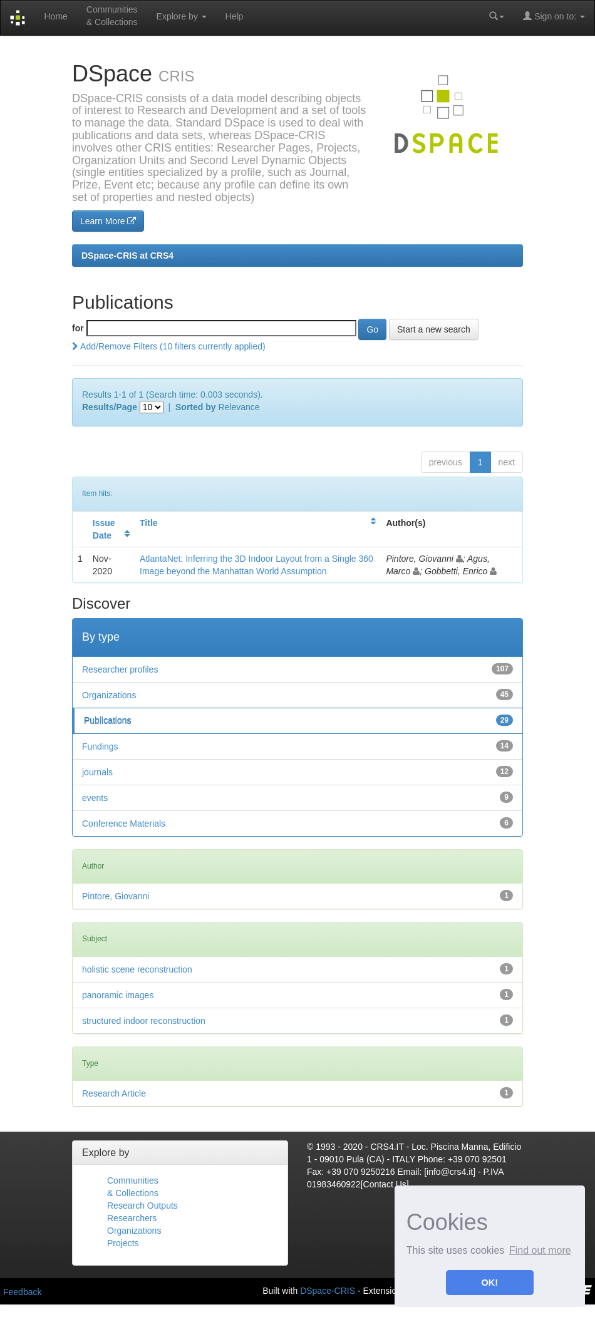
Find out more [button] (540, 1250)
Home (55, 16)
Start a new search (433, 329)
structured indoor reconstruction (143, 1021)
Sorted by (195, 407)
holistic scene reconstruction (137, 969)
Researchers (132, 1218)
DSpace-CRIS (327, 1291)
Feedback (22, 1292)
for (78, 328)
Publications (108, 721)
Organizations (109, 695)
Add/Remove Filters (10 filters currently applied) (169, 346)
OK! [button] (490, 1283)
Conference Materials (123, 824)
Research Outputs (142, 1206)
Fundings (100, 746)
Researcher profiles (120, 669)
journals (97, 772)
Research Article (114, 1093)
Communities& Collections (112, 15)
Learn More (108, 221)
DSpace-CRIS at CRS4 (127, 255)
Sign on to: (554, 16)
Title (149, 523)
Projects (123, 1243)
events (95, 798)
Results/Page (109, 407)
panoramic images (117, 995)
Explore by (182, 16)
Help (234, 16)
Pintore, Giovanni (115, 896)
